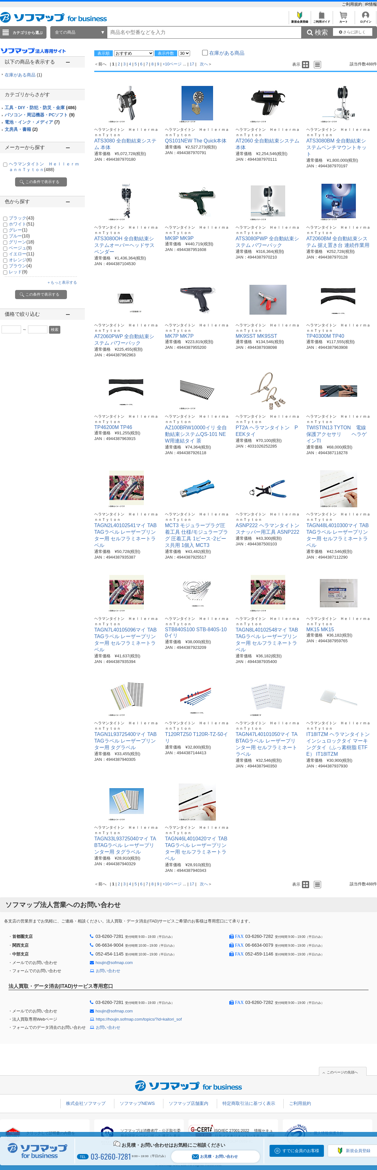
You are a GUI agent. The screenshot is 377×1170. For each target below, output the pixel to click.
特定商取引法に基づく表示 (248, 1103)
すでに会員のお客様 (300, 1150)
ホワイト (21, 223)
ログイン (365, 20)
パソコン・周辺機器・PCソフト (39, 114)
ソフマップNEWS (137, 1103)
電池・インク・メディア (32, 122)
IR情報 (371, 4)
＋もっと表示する (62, 282)
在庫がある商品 (23, 74)
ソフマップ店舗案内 (188, 1103)
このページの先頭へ (342, 1072)
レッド (18, 271)
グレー (18, 229)
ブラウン (20, 265)
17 (192, 64)
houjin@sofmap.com (114, 962)
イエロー (21, 253)
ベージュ (20, 247)
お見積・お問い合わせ (215, 1156)
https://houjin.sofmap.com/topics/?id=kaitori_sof (139, 1019)
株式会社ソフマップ (86, 1103)
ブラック (21, 217)
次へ (204, 64)
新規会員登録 (299, 20)
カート (343, 20)
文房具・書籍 (21, 129)
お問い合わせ (108, 970)
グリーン (21, 241)
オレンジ (20, 259)
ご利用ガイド (321, 20)
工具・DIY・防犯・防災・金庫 (40, 107)
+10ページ (172, 64)
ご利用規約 (352, 4)
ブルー (19, 235)
